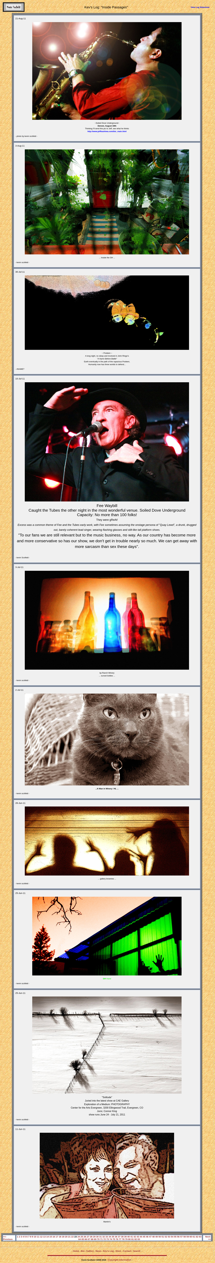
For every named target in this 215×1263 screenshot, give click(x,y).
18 (60, 1236)
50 (159, 1236)
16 (54, 1236)
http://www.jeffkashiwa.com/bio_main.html (107, 131)
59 (187, 1236)
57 (181, 1236)
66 (86, 1239)
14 (47, 1236)
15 (50, 1236)
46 (147, 1236)
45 (144, 1236)
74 (110, 1239)
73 (107, 1239)
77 (120, 1239)
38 (122, 1236)
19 (63, 1236)
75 (114, 1239)
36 (116, 1236)
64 (79, 1239)
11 (38, 1236)
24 (78, 1236)
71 (101, 1239)
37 (119, 1236)
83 (139, 1239)
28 (91, 1236)
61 (194, 1236)
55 (175, 1236)
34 (110, 1236)
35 (113, 1236)
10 (35, 1236)
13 (44, 1236)
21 (69, 1236)
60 (190, 1236)
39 (125, 1236)
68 (92, 1239)
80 (129, 1239)
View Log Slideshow (200, 7)
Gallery (90, 1251)
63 (200, 1236)
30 (97, 1236)
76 (117, 1239)
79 (126, 1239)
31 (100, 1236)
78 (123, 1239)
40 (128, 1236)
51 (163, 1236)
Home (76, 1251)
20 (66, 1236)
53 (169, 1236)
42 (134, 1236)
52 (166, 1236)
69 (95, 1239)
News (98, 1251)
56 (178, 1236)
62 (197, 1236)
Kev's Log (108, 1251)
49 (156, 1236)
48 (153, 1236)
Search (136, 1251)
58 (184, 1236)
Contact (127, 1251)
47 (150, 1236)
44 (141, 1236)
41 (131, 1236)
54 (172, 1236)
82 (135, 1239)
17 (57, 1236)
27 (88, 1236)
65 (83, 1239)
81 (132, 1239)
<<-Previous (8, 1237)
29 (94, 1236)
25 (81, 1236)
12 (41, 1236)
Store (118, 1251)
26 (85, 1236)
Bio (83, 1251)
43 (138, 1236)
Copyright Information (119, 1260)
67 (89, 1239)
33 (106, 1236)
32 (103, 1236)
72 (104, 1239)
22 (72, 1236)
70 (98, 1239)
